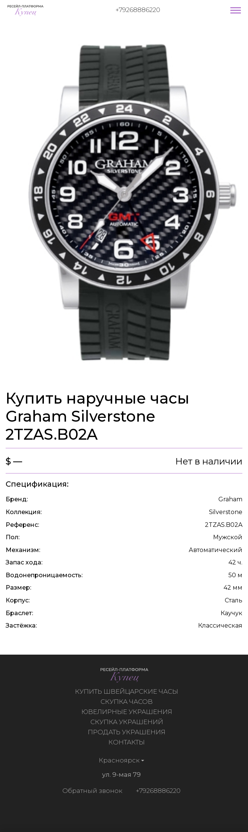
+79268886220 (138, 10)
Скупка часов (127, 701)
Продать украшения (127, 732)
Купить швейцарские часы (127, 691)
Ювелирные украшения (127, 712)
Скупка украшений (127, 722)
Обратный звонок (92, 790)
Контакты (127, 742)
